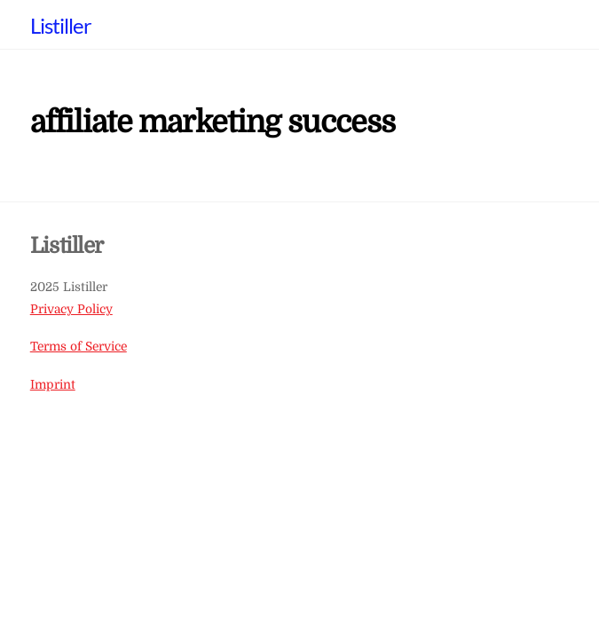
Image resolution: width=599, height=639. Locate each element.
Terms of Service (78, 346)
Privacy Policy (71, 309)
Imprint (52, 384)
